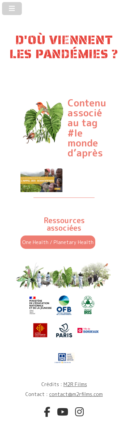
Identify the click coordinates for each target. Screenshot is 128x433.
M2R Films (75, 384)
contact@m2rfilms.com (76, 394)
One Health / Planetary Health (58, 242)
